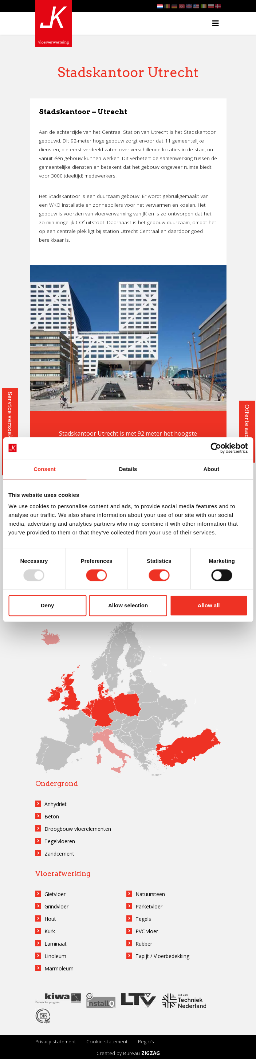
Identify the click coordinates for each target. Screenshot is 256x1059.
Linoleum (55, 956)
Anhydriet (55, 804)
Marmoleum (59, 968)
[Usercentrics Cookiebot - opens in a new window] (216, 448)
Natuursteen (150, 894)
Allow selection (128, 605)
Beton (51, 816)
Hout (50, 918)
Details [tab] (128, 469)
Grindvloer (56, 906)
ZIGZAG (150, 1053)
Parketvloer (148, 906)
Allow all (209, 605)
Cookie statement (107, 1041)
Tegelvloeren (59, 841)
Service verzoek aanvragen (10, 432)
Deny (47, 605)
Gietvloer (55, 894)
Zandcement (59, 853)
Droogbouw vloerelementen (77, 828)
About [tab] (212, 469)
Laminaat (55, 943)
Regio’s (146, 1041)
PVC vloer (146, 931)
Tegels (143, 918)
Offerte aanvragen (247, 431)
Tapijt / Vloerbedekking (162, 956)
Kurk (49, 931)
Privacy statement (55, 1041)
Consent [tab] (45, 469)
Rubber (143, 943)
